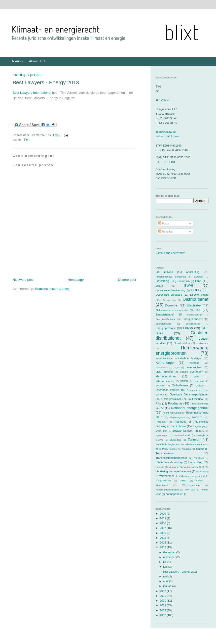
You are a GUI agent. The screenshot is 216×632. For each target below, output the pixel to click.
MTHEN (184, 381)
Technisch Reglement (167, 444)
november (169, 557)
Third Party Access (166, 448)
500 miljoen (164, 272)
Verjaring (173, 467)
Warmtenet (162, 485)
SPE (201, 430)
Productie (175, 403)
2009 (163, 605)
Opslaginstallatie (171, 398)
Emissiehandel (165, 314)
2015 (163, 537)
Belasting (162, 281)
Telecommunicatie (194, 444)
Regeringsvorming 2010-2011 (187, 417)
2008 (163, 610)
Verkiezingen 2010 (194, 467)
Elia (197, 310)
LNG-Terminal (164, 371)
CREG (196, 290)
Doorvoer (171, 305)
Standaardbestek (182, 435)
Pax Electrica (195, 398)
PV (162, 408)
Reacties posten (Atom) (52, 289)
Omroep (200, 385)
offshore (160, 385)
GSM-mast (202, 343)
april (166, 581)
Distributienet (195, 299)
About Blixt (37, 61)
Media (196, 376)
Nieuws (17, 61)
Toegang (186, 448)
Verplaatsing (202, 471)
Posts (163, 223)
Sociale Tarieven (182, 430)
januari (167, 586)
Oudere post (127, 280)
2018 (163, 523)
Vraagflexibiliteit (163, 480)
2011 (163, 595)
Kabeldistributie (164, 358)
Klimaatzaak (162, 367)
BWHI (188, 285)
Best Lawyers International (32, 93)
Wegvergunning (191, 485)
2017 (163, 527)
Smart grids (161, 431)
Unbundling (195, 462)
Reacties (165, 231)
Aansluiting (193, 272)
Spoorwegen (162, 435)
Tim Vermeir (163, 100)
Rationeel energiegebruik (189, 408)
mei (165, 576)
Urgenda (160, 467)
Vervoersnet (166, 475)
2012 (163, 591)
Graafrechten (182, 343)
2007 (163, 615)
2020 (163, 513)
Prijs (158, 403)
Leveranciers (194, 367)
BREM (159, 285)
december (169, 552)
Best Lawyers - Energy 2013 (46, 82)
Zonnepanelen (174, 493)
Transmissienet (165, 453)
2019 (163, 518)
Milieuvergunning (165, 381)
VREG (183, 480)
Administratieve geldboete (171, 276)
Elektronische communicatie (172, 310)
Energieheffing (193, 324)
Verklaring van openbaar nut (173, 471)
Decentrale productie (169, 294)
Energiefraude (163, 323)
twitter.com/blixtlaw (167, 136)
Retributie (180, 421)
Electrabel (194, 305)
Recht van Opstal (172, 412)
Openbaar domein (167, 389)
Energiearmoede (193, 319)
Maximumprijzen (166, 376)
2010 (163, 600)
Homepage (76, 280)
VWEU (199, 480)
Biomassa (183, 281)
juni (165, 566)
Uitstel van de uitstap (169, 462)
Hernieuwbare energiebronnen (182, 350)
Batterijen (198, 277)
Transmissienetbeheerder (171, 457)
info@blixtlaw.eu (166, 131)
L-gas (176, 367)
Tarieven (194, 439)
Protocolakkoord (199, 403)
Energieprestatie (166, 328)
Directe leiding (199, 294)
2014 (163, 542)
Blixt (27, 139)
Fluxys (188, 328)
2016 (163, 532)
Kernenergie (165, 363)
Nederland (198, 381)
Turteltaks (199, 458)
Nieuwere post (23, 280)
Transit (200, 448)
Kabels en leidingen (190, 358)
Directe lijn (169, 300)
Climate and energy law (170, 252)
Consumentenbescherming (170, 290)
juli (165, 561)
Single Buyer (199, 426)
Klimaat (194, 362)
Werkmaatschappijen (167, 489)
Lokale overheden (191, 371)
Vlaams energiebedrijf (193, 476)
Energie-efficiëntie (165, 319)
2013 (163, 547)
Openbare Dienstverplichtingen (189, 394)
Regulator (161, 421)
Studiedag (175, 439)
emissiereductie (194, 314)
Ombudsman (180, 385)
